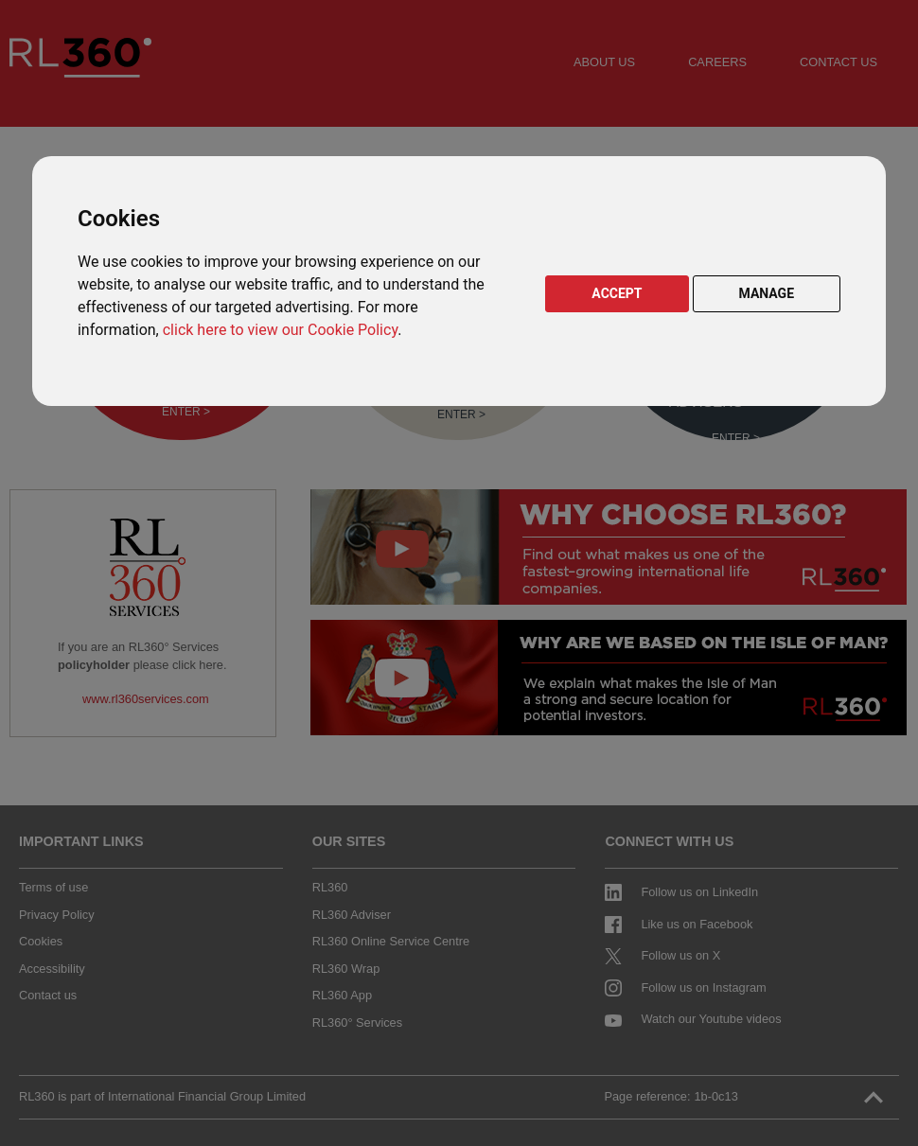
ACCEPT (616, 293)
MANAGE (767, 293)
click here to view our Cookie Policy (280, 330)
